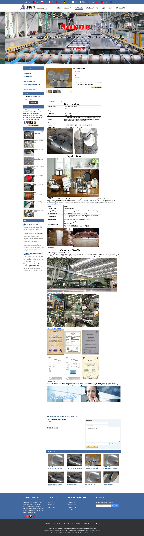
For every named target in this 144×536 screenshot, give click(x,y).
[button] (142, 37)
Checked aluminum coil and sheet (32, 84)
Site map (86, 523)
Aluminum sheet (28, 76)
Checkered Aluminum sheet (38, 158)
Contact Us (120, 8)
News (110, 8)
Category (29, 65)
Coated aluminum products (30, 89)
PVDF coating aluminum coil (38, 202)
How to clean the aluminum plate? (32, 244)
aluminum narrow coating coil (39, 184)
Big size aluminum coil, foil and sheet (33, 87)
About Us (67, 8)
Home (58, 8)
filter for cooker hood (72, 416)
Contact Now (33, 125)
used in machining (61, 416)
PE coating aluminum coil (38, 193)
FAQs (103, 8)
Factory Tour (92, 8)
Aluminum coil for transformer (39, 132)
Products (79, 8)
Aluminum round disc (37, 65)
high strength (53, 416)
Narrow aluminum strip (29, 81)
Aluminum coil (27, 73)
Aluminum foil (27, 71)
